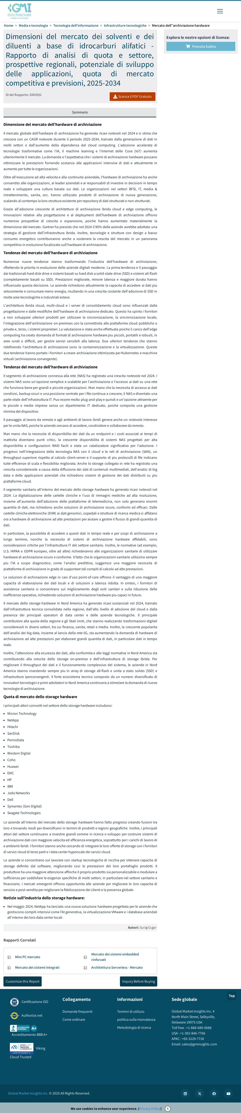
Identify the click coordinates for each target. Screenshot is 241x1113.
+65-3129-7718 (192, 1038)
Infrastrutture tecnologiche (125, 25)
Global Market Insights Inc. (28, 1093)
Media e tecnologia (33, 25)
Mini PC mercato (27, 957)
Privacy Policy (149, 1108)
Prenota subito (201, 46)
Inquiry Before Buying (138, 981)
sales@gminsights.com (199, 1044)
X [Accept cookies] (168, 1108)
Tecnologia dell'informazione (75, 25)
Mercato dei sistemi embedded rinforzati (115, 957)
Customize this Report (22, 981)
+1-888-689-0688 (198, 1027)
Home (8, 25)
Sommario (80, 112)
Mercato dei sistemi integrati (37, 967)
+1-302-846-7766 (192, 1033)
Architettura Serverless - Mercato (117, 967)
